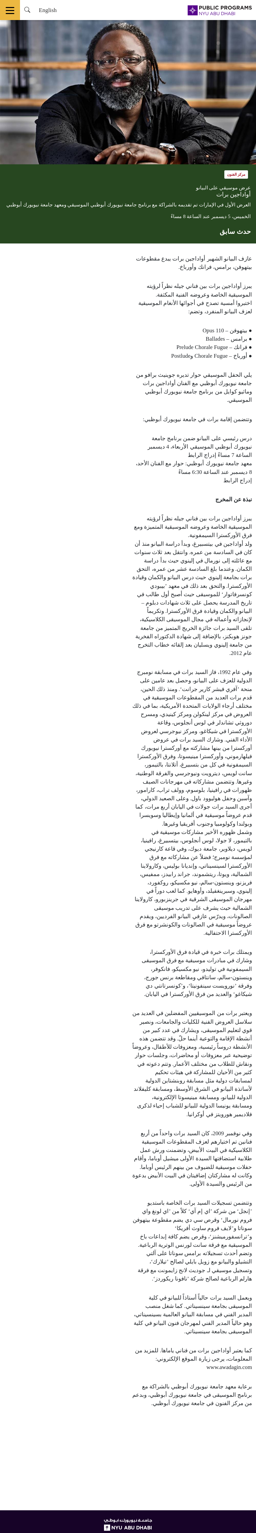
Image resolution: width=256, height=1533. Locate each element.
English (48, 10)
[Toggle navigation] (10, 10)
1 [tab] (133, 154)
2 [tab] (123, 154)
